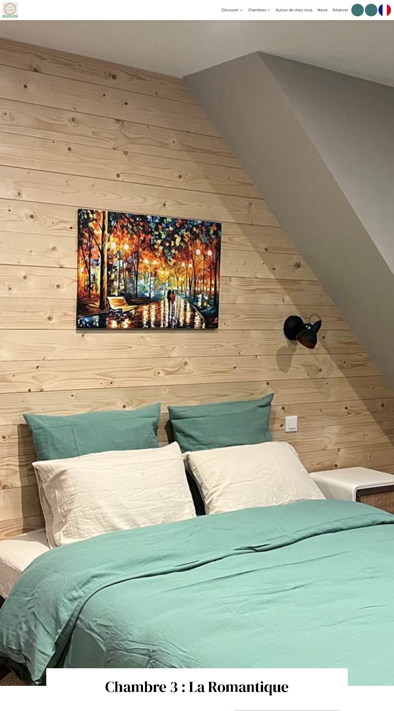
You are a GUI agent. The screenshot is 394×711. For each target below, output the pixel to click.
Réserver (340, 10)
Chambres (259, 10)
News (322, 10)
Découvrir (232, 10)
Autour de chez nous (294, 10)
